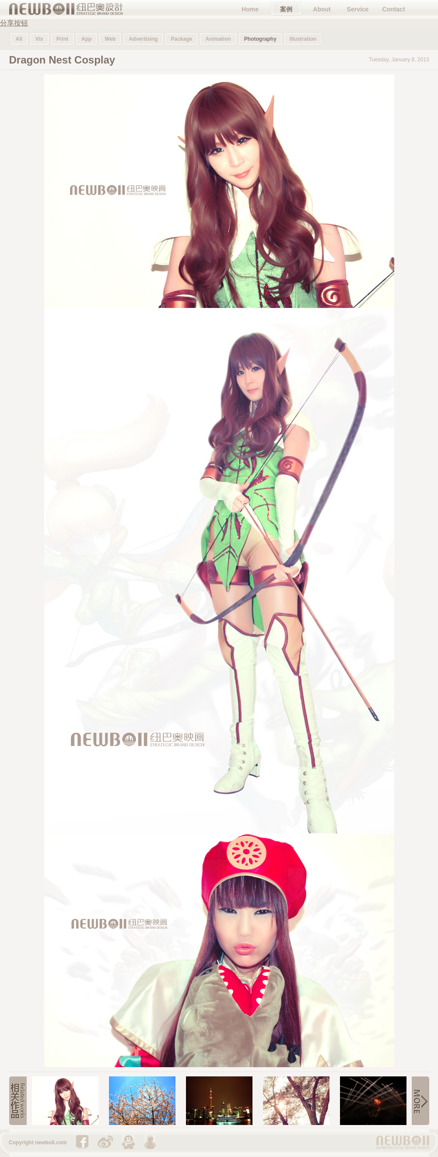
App (86, 39)
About (321, 9)
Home (250, 9)
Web (110, 39)
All (19, 39)
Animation (218, 39)
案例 (286, 9)
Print (62, 39)
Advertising (143, 39)
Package (181, 39)
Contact (393, 9)
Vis (39, 39)
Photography (260, 39)
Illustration (303, 39)
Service (358, 9)
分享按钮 (14, 23)
